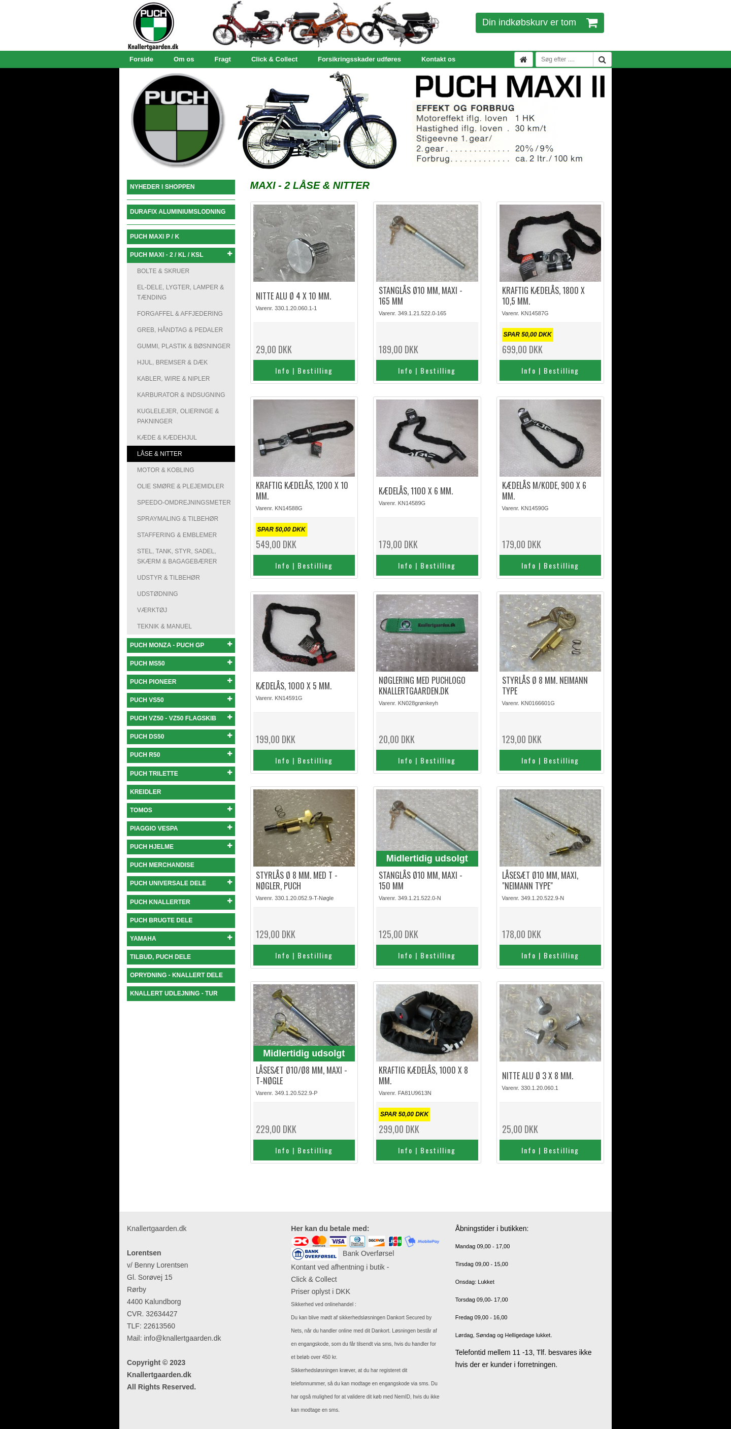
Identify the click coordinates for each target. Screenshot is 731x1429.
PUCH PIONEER (181, 681)
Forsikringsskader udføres (359, 59)
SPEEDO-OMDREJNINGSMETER (184, 502)
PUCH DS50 (181, 736)
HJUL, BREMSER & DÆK (172, 362)
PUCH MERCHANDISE (162, 865)
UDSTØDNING (157, 593)
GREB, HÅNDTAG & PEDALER (180, 330)
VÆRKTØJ (152, 610)
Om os (184, 59)
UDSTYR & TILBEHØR (168, 577)
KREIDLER (145, 791)
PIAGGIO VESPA (181, 828)
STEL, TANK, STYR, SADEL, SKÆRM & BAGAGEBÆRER (177, 556)
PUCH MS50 (181, 663)
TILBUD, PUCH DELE (160, 956)
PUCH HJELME (181, 846)
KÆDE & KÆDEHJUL (167, 437)
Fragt (222, 59)
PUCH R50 (181, 754)
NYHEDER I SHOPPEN (162, 186)
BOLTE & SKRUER (163, 271)
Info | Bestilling (304, 370)
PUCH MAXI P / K (154, 236)
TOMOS (181, 810)
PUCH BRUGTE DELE (161, 920)
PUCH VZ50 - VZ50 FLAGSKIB (181, 718)
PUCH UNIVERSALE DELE (181, 883)
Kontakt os (438, 59)
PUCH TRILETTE (181, 773)
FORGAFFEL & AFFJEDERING (180, 313)
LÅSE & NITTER (159, 453)
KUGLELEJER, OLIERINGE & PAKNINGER (178, 416)
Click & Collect (274, 59)
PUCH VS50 (181, 700)
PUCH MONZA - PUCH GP (181, 645)
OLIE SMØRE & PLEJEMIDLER (180, 486)
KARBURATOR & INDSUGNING (181, 394)
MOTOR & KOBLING (165, 470)
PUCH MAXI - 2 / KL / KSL (181, 254)
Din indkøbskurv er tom (539, 22)
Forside (141, 59)
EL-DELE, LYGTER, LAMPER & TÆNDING (180, 292)
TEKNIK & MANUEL (164, 626)
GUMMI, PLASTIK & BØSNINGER (183, 346)
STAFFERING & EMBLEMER (177, 535)
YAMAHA (181, 938)
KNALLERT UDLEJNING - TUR (174, 993)
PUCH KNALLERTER (181, 902)
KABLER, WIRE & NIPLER (173, 378)
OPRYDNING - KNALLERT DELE (176, 975)
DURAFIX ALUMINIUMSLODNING (177, 211)
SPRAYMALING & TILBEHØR (177, 518)
